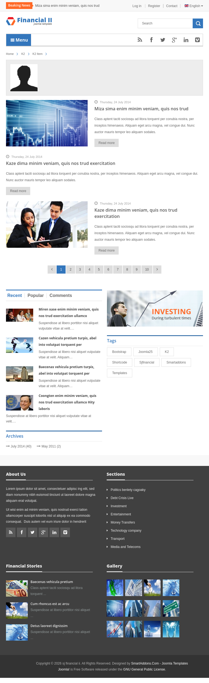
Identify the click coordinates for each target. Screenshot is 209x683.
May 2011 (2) (51, 451)
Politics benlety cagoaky (128, 495)
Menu (19, 45)
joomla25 (148, 357)
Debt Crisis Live (122, 503)
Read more (107, 148)
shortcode (122, 368)
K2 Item (38, 59)
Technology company (126, 536)
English (194, 6)
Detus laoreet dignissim (48, 631)
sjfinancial (149, 368)
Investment (119, 511)
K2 (169, 357)
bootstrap (121, 357)
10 (147, 275)
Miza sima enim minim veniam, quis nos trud (67, 6)
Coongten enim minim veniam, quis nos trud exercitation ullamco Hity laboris (67, 407)
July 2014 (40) (21, 451)
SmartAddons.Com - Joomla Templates (159, 669)
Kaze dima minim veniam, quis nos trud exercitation (60, 168)
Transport (118, 544)
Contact (171, 6)
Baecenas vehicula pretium (51, 587)
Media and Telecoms (126, 552)
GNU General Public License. (144, 674)
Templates (122, 378)
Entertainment (121, 519)
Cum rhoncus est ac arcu (49, 609)
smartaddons (179, 368)
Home (10, 59)
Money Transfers (123, 528)
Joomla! (63, 674)
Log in (137, 6)
